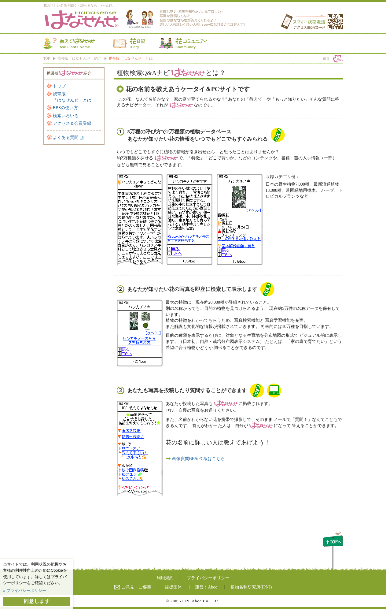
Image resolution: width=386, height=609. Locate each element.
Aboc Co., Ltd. (206, 601)
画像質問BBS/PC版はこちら (198, 458)
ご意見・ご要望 (133, 587)
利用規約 (165, 578)
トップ (59, 86)
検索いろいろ (66, 115)
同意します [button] (37, 601)
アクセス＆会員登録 (72, 123)
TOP (46, 59)
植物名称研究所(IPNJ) (251, 587)
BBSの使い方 (65, 108)
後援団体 (173, 587)
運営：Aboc (206, 587)
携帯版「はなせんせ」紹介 (79, 59)
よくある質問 (66, 137)
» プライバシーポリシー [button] (24, 590)
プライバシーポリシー (208, 578)
